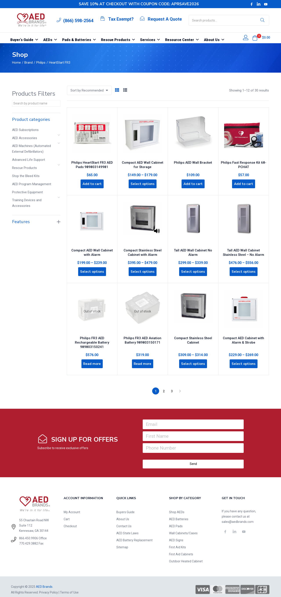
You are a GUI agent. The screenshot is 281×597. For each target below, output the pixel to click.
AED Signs (176, 534)
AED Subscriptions (25, 130)
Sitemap (122, 541)
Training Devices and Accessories (26, 203)
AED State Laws (127, 527)
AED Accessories (24, 138)
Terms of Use (69, 586)
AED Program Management (31, 184)
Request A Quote (165, 19)
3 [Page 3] (172, 385)
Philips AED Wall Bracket (193, 161)
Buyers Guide (125, 506)
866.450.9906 (28, 532)
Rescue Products (24, 168)
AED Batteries (178, 513)
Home (16, 63)
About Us (122, 513)
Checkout (70, 520)
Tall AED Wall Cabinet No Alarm (193, 248)
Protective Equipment (27, 192)
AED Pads (176, 520)
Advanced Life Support (28, 160)
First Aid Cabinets (181, 548)
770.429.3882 (28, 538)
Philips (40, 63)
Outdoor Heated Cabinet (186, 555)
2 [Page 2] (164, 385)
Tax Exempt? (121, 19)
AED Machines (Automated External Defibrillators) (31, 149)
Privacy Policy (48, 586)
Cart (67, 513)
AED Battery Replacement (134, 534)
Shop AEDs (176, 506)
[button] (255, 38)
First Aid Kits (177, 541)
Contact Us (123, 520)
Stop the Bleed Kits (26, 176)
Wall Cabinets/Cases (183, 527)
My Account (72, 506)
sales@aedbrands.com (238, 516)
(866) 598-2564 (78, 20)
